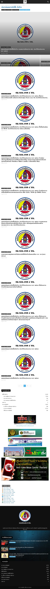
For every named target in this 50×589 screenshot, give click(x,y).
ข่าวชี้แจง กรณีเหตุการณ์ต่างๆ (10, 406)
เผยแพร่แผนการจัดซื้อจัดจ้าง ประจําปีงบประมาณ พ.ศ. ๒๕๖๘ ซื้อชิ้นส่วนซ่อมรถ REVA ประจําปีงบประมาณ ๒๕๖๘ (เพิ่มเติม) (24, 128)
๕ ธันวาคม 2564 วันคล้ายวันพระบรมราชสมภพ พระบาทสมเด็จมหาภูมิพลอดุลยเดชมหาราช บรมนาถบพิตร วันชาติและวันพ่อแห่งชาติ (28, 554)
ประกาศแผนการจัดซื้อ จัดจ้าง (16, 5)
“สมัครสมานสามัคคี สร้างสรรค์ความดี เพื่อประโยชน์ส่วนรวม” (21, 547)
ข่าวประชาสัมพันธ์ (7, 408)
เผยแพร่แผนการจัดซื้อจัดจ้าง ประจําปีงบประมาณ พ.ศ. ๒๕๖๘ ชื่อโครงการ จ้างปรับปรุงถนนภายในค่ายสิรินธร (23, 286)
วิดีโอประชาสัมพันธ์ (8, 410)
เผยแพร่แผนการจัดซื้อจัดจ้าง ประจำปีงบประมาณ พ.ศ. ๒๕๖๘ (20, 349)
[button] (48, 2)
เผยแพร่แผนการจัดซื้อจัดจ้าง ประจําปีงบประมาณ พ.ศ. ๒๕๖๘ (20, 378)
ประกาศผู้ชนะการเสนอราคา (6, 9)
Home (2, 5)
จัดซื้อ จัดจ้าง (7, 5)
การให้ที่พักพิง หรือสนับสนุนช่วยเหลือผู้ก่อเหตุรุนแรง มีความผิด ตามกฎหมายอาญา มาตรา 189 (28, 541)
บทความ (4, 402)
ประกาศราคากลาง (16, 9)
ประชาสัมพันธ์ (5, 404)
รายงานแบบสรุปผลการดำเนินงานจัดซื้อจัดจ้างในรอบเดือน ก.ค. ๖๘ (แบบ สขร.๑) (23, 255)
